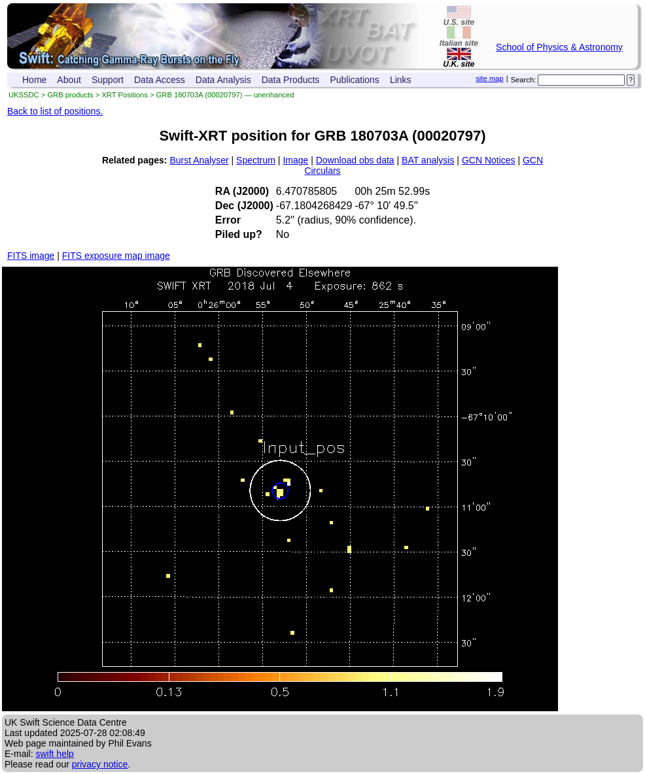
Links (400, 80)
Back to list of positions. (55, 111)
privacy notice (100, 764)
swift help (54, 754)
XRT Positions (124, 95)
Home (34, 80)
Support (108, 80)
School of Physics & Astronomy (559, 47)
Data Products (291, 80)
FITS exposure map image (116, 255)
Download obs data (355, 160)
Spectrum (255, 160)
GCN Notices (488, 160)
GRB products (70, 95)
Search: (523, 80)
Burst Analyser (198, 160)
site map (489, 78)
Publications (354, 80)
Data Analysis (223, 80)
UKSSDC (24, 95)
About (69, 80)
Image (295, 160)
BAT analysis (428, 160)
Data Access (159, 80)
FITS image (30, 255)
